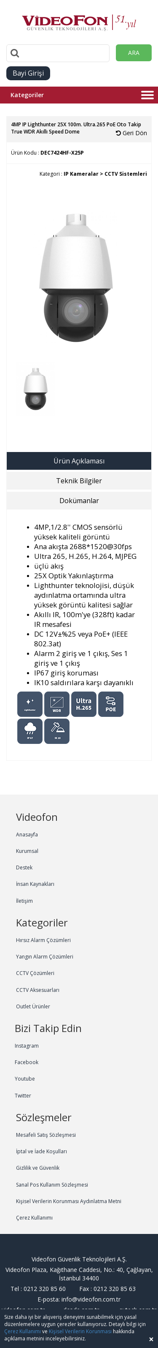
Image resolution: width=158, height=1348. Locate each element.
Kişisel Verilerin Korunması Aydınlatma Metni (68, 1201)
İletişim (24, 900)
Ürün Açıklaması (79, 461)
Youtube (25, 1078)
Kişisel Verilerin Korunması (80, 1331)
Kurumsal (27, 851)
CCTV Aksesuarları (37, 990)
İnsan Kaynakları (35, 884)
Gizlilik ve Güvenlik (37, 1167)
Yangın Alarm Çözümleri (44, 956)
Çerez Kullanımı (34, 1217)
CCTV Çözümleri (35, 973)
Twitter (23, 1095)
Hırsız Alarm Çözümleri (43, 940)
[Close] (151, 1339)
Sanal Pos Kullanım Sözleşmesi (52, 1184)
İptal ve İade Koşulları (41, 1151)
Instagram (27, 1045)
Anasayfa (27, 834)
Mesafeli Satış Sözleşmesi (46, 1134)
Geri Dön (131, 133)
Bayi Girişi (28, 73)
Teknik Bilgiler (79, 480)
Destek (24, 867)
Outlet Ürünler (33, 1006)
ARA (133, 53)
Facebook (26, 1062)
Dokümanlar (79, 500)
